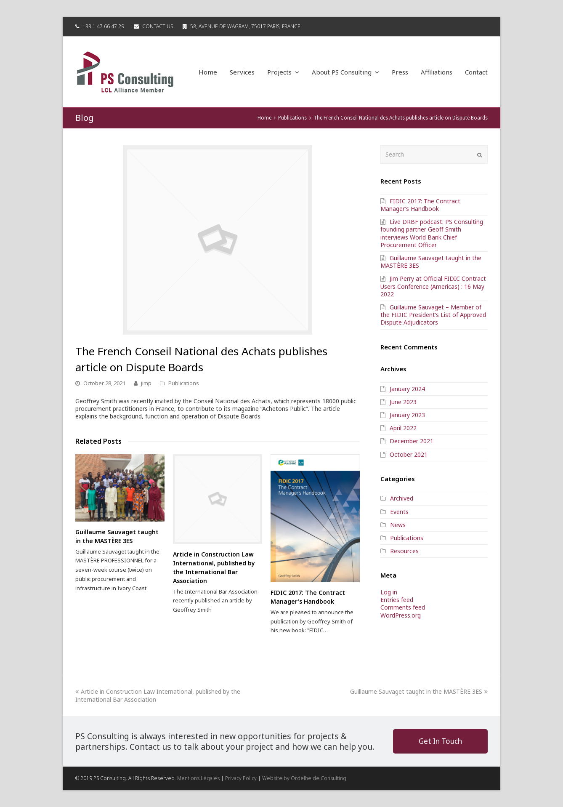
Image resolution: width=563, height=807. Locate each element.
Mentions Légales (198, 778)
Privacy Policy (241, 778)
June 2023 (403, 402)
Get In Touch (440, 741)
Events (399, 512)
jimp (146, 383)
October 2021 (409, 454)
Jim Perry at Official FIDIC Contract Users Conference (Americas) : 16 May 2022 (433, 286)
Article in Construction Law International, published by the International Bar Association (157, 695)
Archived (401, 498)
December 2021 (411, 441)
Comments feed (402, 607)
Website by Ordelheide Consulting (304, 778)
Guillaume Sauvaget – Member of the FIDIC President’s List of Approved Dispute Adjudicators (433, 314)
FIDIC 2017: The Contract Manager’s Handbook (420, 205)
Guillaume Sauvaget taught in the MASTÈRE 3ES (430, 261)
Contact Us (157, 26)
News (398, 525)
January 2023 (407, 415)
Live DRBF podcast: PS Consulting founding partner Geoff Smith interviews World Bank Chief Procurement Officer (431, 233)
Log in (388, 592)
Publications (183, 383)
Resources (404, 551)
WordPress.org (400, 615)
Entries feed (396, 600)
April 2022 (403, 428)
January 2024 (407, 389)
